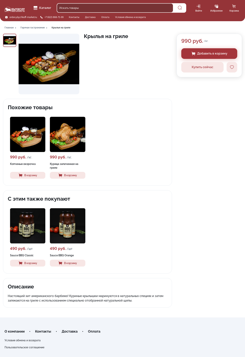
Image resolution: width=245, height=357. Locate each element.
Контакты (74, 17)
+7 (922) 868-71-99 (54, 17)
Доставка (90, 17)
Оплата (105, 17)
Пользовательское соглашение (24, 347)
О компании (15, 331)
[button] (10, 28)
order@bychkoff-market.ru (23, 17)
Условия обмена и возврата (130, 17)
